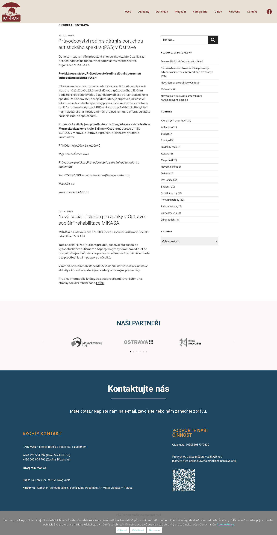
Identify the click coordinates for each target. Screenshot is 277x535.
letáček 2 (95, 145)
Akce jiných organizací (173, 120)
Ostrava (165, 173)
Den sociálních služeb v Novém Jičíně (182, 61)
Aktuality (143, 11)
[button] (130, 351)
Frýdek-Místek (169, 146)
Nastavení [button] (154, 530)
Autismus (162, 11)
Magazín (180, 11)
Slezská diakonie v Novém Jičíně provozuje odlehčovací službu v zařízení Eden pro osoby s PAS (187, 72)
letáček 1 (80, 145)
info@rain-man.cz (34, 468)
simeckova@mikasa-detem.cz (110, 175)
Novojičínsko (168, 166)
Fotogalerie (200, 11)
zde (96, 278)
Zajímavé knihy (169, 206)
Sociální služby (169, 193)
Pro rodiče (167, 179)
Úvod (128, 11)
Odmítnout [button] (138, 530)
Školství (165, 186)
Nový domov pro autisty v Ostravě (180, 82)
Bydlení (165, 133)
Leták (100, 283)
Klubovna (234, 11)
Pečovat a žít (168, 89)
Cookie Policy (225, 524)
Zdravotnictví (168, 219)
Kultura (165, 153)
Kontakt (252, 11)
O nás (218, 11)
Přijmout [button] (122, 530)
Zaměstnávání (169, 212)
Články (165, 140)
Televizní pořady (170, 199)
